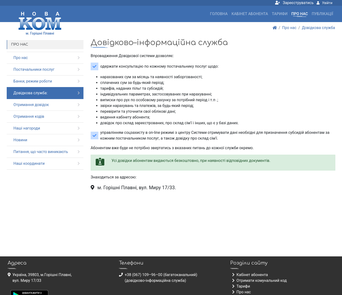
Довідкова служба (318, 27)
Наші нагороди (26, 128)
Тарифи (280, 14)
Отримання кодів (28, 116)
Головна (219, 14)
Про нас (299, 14)
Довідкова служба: (30, 93)
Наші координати (29, 163)
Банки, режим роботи (32, 81)
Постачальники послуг (33, 69)
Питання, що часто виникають (40, 151)
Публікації (322, 14)
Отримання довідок (31, 104)
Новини (20, 140)
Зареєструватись (294, 2)
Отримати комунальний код (259, 280)
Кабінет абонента (249, 14)
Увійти (324, 3)
